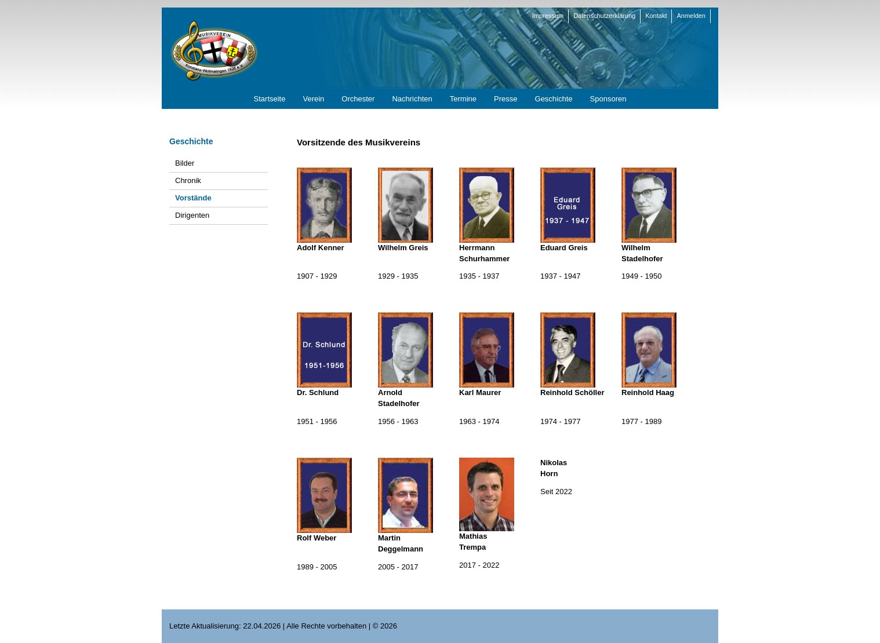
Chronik (188, 180)
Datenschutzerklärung (604, 15)
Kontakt (656, 15)
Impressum (547, 15)
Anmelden (691, 15)
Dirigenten (192, 215)
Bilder (184, 163)
